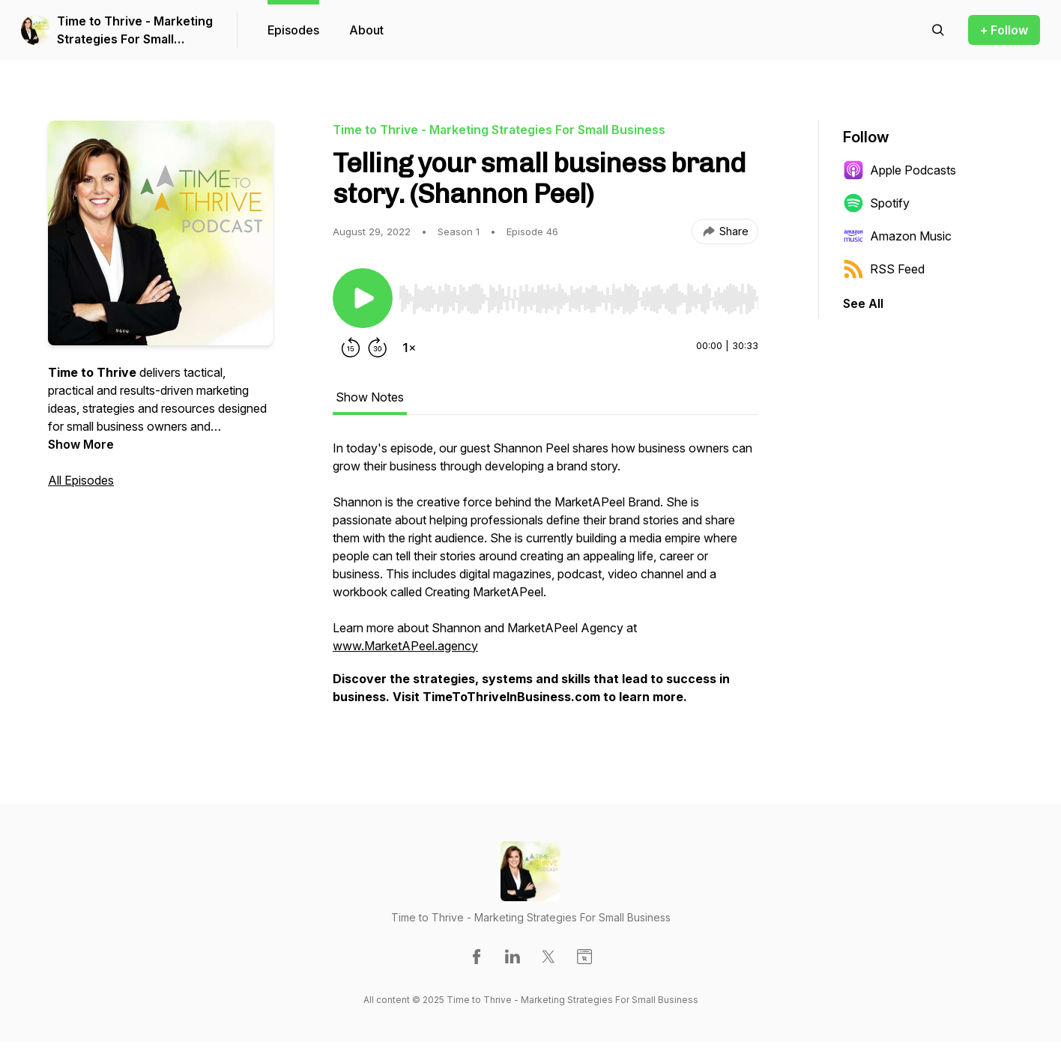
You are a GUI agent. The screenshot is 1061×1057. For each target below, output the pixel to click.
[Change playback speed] (409, 347)
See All (863, 303)
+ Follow (1004, 29)
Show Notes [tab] (370, 397)
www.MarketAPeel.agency (405, 645)
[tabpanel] (545, 580)
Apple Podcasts (899, 170)
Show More (81, 444)
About (366, 29)
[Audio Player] (578, 294)
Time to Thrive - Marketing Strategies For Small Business (135, 30)
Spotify (876, 203)
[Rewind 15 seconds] (350, 347)
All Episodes (81, 480)
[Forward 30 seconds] (377, 347)
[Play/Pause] (363, 298)
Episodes (293, 29)
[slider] (578, 299)
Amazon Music (897, 235)
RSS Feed (884, 268)
